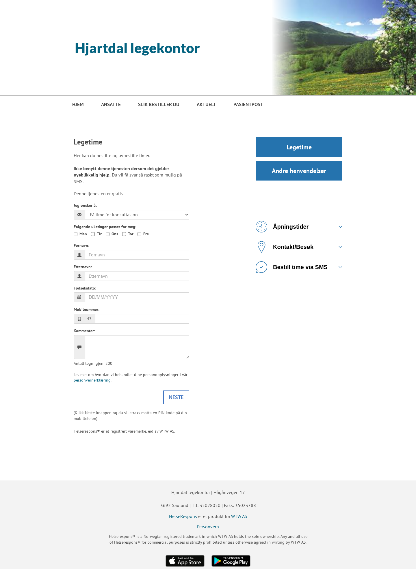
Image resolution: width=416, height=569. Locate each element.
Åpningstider (282, 226)
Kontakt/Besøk (284, 247)
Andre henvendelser (299, 171)
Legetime (299, 147)
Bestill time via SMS (292, 267)
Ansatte (111, 104)
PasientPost (248, 104)
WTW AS (239, 516)
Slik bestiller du (158, 104)
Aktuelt (206, 104)
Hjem (78, 104)
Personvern (208, 526)
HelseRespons (183, 516)
